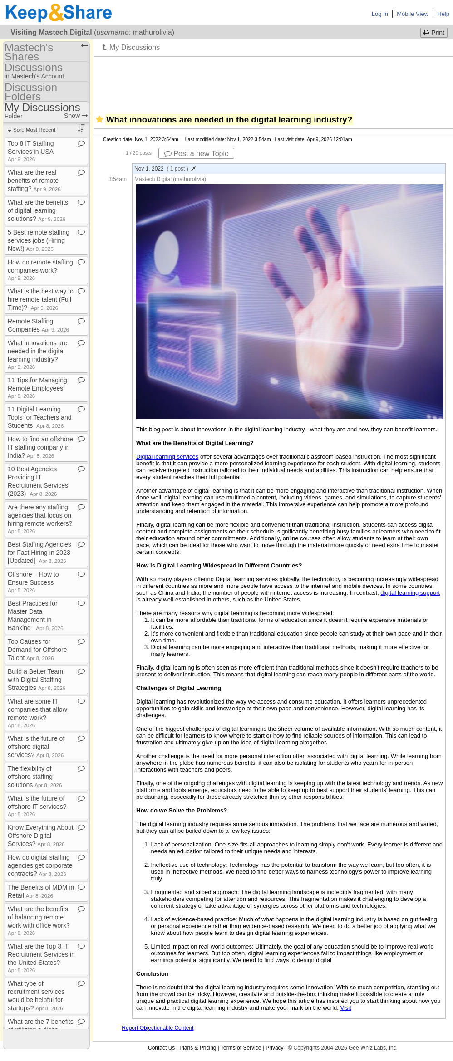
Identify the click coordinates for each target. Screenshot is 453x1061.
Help (443, 13)
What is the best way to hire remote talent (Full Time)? (41, 299)
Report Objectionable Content (157, 1028)
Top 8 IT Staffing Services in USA (31, 151)
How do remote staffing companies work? (40, 270)
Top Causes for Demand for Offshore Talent (37, 649)
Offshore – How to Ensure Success (33, 582)
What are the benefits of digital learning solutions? (38, 210)
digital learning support (410, 592)
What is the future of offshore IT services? (37, 806)
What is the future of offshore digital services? (36, 746)
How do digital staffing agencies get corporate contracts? (40, 865)
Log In (380, 13)
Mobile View (412, 13)
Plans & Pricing (197, 1048)
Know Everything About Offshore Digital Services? (41, 835)
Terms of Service (241, 1048)
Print (433, 32)
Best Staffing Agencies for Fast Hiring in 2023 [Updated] (39, 552)
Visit (345, 1007)
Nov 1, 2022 (165, 169)
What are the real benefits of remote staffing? (34, 180)
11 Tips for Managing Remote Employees (37, 387)
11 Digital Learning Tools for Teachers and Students (40, 417)
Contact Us (161, 1048)
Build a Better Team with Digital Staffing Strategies (36, 679)
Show (76, 115)
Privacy (274, 1048)
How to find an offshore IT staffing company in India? (40, 447)
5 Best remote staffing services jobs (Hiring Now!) (38, 240)
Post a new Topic (196, 153)
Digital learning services (167, 456)
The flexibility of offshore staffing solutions (35, 776)
